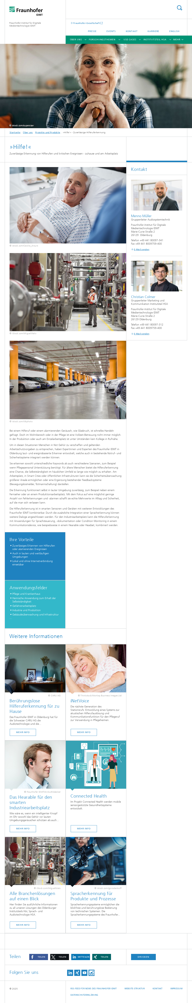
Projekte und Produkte (47, 132)
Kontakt (132, 31)
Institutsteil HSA (154, 39)
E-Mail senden (141, 249)
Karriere (153, 31)
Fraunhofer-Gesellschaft (86, 23)
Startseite (15, 132)
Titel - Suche (179, 8)
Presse (92, 31)
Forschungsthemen (102, 39)
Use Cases (130, 39)
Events (111, 31)
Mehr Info (23, 732)
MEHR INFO (84, 732)
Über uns (76, 39)
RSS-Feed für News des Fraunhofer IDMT (93, 988)
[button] (38, 957)
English (174, 31)
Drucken (143, 957)
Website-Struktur (134, 988)
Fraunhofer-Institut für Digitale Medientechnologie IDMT (25, 24)
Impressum (176, 988)
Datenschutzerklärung (84, 995)
